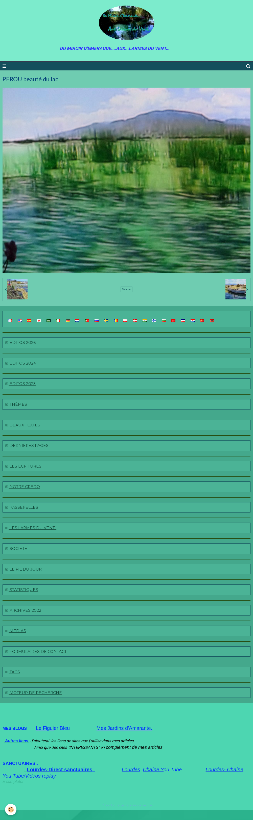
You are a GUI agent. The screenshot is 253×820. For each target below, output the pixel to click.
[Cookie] (10, 809)
